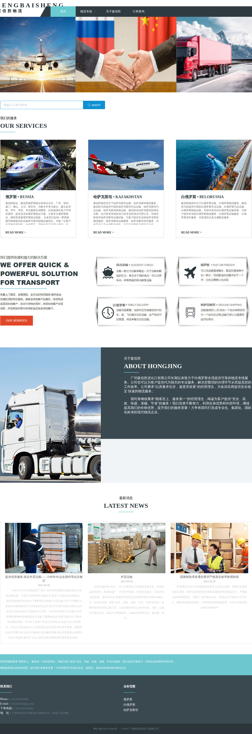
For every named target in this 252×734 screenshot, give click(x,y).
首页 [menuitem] (63, 11)
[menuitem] (88, 11)
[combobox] (52, 105)
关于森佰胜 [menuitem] (113, 11)
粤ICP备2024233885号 (105, 728)
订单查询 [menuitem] (138, 11)
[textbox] (41, 105)
